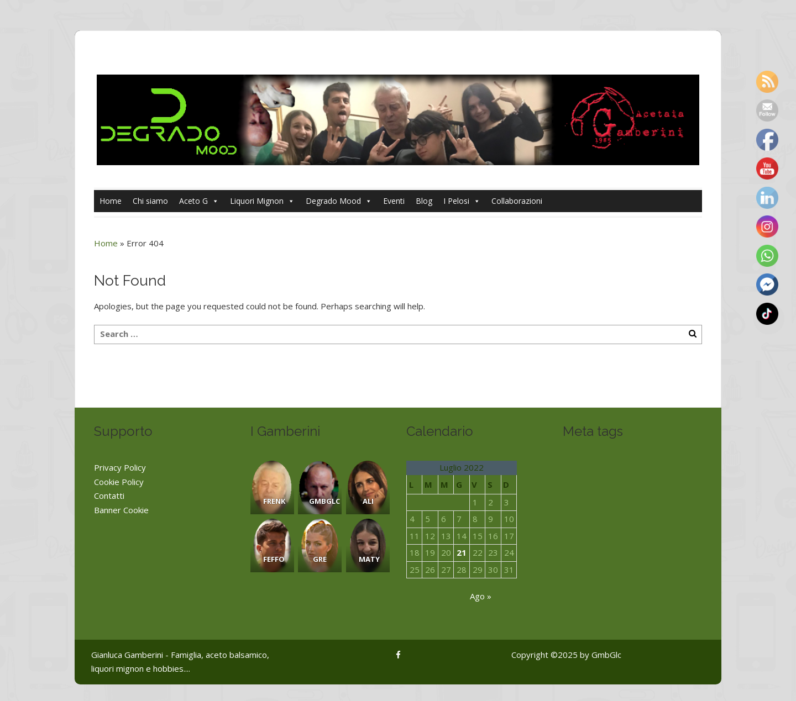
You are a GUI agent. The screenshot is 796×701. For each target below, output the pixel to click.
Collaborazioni (516, 201)
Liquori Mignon (262, 201)
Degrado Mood (339, 201)
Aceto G (199, 201)
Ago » (480, 596)
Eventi (394, 201)
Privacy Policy (120, 467)
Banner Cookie (121, 509)
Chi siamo (150, 201)
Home (111, 201)
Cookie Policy (119, 481)
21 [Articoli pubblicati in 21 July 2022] (462, 552)
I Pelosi (461, 201)
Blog (424, 201)
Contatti (109, 495)
